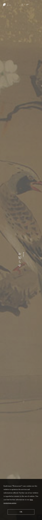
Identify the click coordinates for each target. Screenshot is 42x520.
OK (21, 512)
